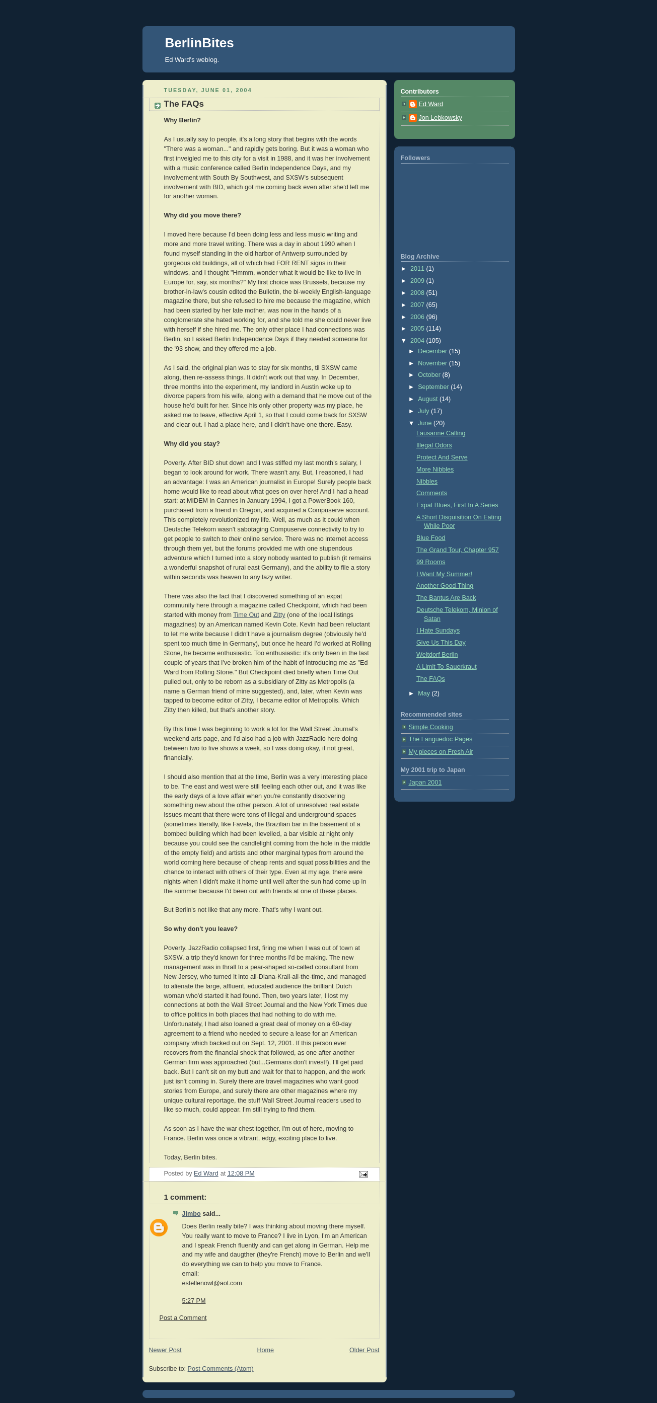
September (434, 387)
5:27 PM (194, 1300)
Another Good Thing (444, 585)
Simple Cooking (431, 727)
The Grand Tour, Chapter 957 (457, 550)
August (429, 399)
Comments (431, 493)
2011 (418, 268)
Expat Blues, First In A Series (457, 505)
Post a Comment (183, 1317)
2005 (418, 328)
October (430, 374)
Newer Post (165, 1350)
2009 (418, 280)
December (433, 351)
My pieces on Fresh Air (441, 751)
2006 (418, 317)
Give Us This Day (441, 642)
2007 (418, 304)
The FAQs (430, 678)
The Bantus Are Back (446, 597)
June (425, 423)
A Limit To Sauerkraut (446, 666)
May (424, 693)
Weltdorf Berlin (437, 654)
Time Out (246, 614)
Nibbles (426, 481)
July (424, 411)
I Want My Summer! (444, 574)
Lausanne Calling (440, 433)
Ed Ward (431, 104)
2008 (418, 292)
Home (265, 1350)
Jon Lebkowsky (440, 117)
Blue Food (430, 537)
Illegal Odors (434, 445)
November (433, 363)
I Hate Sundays (438, 630)
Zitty (279, 614)
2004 (418, 340)
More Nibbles (435, 469)
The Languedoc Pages (441, 739)
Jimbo (191, 1213)
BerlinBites (199, 42)
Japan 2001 (425, 782)
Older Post (364, 1350)
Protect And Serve (442, 457)
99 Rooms (430, 562)
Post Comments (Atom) (221, 1368)
